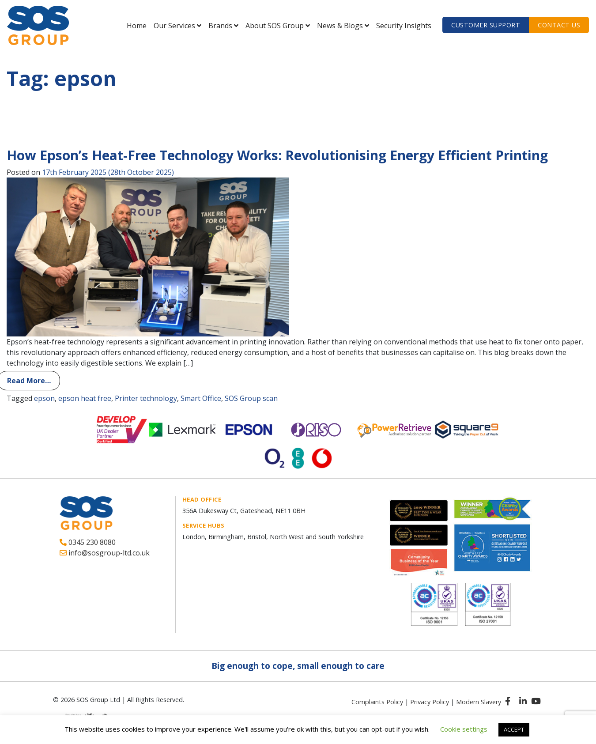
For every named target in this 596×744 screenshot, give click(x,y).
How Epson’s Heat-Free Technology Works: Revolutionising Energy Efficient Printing (277, 155)
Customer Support (485, 25)
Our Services (174, 25)
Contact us (559, 25)
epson (44, 398)
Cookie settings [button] (463, 729)
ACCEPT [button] (514, 729)
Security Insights (403, 25)
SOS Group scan (251, 398)
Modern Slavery (478, 702)
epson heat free (84, 398)
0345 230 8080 (88, 542)
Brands (220, 25)
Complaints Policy (377, 702)
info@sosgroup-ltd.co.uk (105, 553)
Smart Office (201, 398)
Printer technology (146, 398)
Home (137, 25)
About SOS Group (274, 25)
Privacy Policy (429, 702)
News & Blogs (340, 25)
